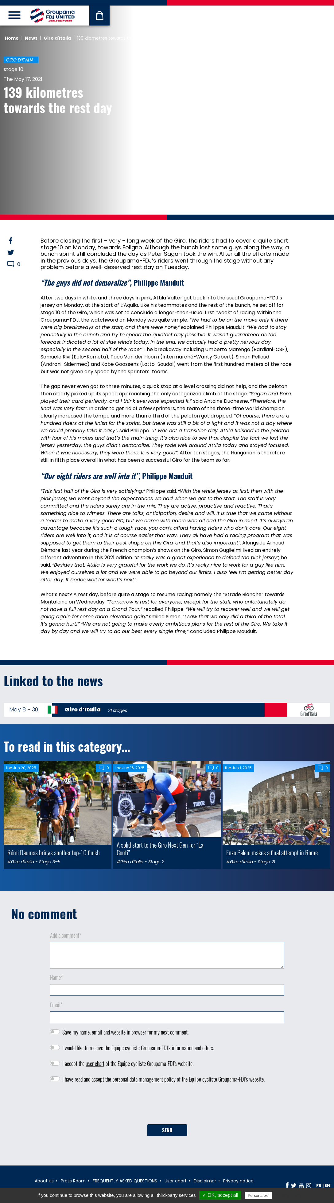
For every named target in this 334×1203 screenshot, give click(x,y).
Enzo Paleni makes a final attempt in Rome (272, 852)
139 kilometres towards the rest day (58, 99)
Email (56, 1005)
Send (167, 1130)
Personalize (258, 1195)
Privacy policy (288, 1195)
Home (12, 38)
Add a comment (65, 935)
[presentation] (167, 1106)
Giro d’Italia (19, 60)
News (31, 38)
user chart (95, 1063)
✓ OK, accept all (220, 1195)
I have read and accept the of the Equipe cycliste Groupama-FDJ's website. (163, 1079)
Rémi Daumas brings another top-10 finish (53, 852)
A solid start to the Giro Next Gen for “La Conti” (160, 848)
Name (56, 977)
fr (318, 1185)
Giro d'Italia (57, 38)
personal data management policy (144, 1079)
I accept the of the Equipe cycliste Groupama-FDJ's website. (127, 1063)
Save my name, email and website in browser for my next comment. (125, 1032)
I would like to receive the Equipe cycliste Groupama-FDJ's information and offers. (138, 1048)
